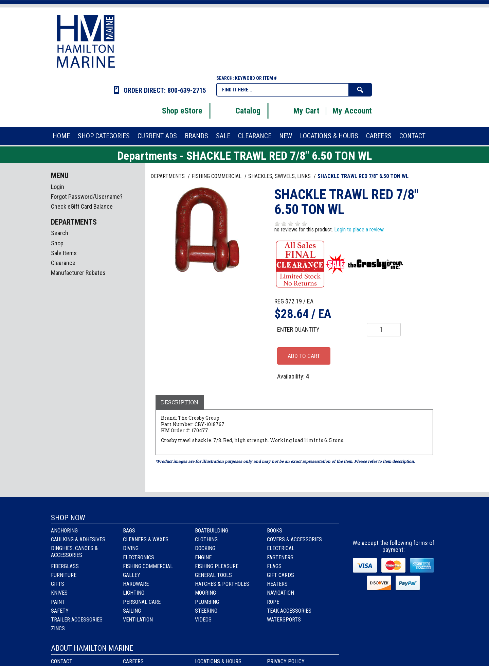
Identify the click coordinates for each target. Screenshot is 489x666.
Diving (131, 548)
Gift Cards (280, 575)
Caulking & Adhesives (78, 539)
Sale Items (64, 253)
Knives (59, 593)
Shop (57, 243)
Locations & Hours (218, 661)
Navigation (280, 593)
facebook (375, 524)
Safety (60, 611)
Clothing (206, 539)
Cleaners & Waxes (145, 539)
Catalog (239, 111)
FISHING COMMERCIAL (217, 176)
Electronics (138, 557)
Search (59, 232)
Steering (206, 611)
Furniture (63, 575)
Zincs (58, 628)
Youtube (412, 524)
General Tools (213, 575)
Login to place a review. (359, 229)
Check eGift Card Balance (82, 206)
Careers (133, 661)
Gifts (57, 584)
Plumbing (207, 602)
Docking (205, 548)
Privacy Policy (286, 661)
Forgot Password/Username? (87, 196)
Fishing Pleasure (216, 566)
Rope (273, 602)
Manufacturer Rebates (78, 272)
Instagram (394, 524)
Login (57, 186)
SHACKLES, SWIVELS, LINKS (280, 176)
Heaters (277, 584)
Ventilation (138, 619)
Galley (131, 575)
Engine (203, 557)
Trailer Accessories (77, 619)
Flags (274, 566)
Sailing (132, 611)
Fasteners (280, 557)
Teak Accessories (289, 611)
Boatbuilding (211, 530)
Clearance (63, 262)
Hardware (136, 584)
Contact (61, 661)
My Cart (298, 111)
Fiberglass (65, 566)
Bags (129, 530)
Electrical (280, 548)
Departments (168, 176)
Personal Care (142, 602)
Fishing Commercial (148, 566)
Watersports (284, 619)
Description (179, 402)
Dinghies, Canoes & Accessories (74, 551)
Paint (58, 602)
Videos (203, 619)
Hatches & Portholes (222, 584)
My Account (352, 111)
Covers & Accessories (294, 539)
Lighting (133, 593)
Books (274, 530)
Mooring (205, 593)
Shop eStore (173, 111)
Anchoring (64, 530)
